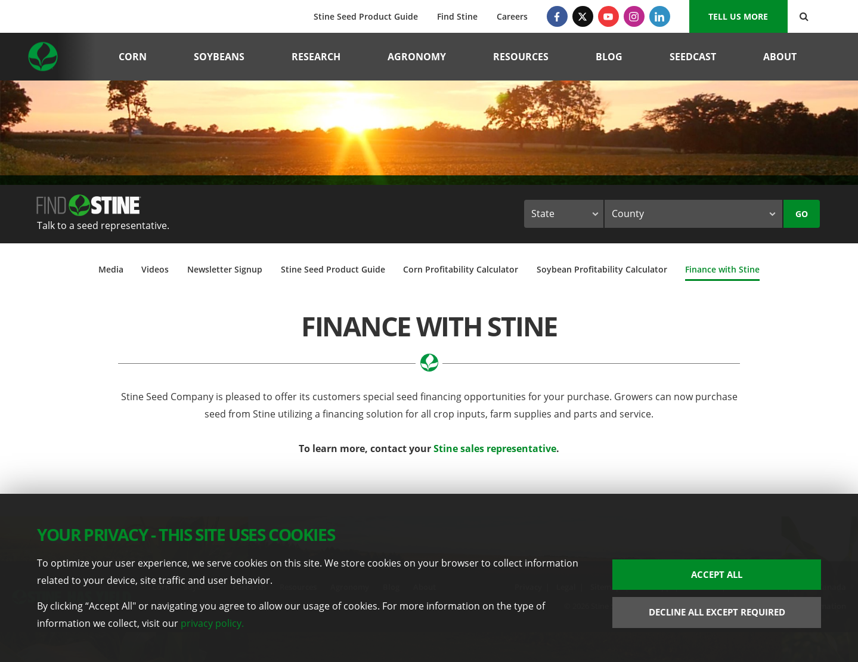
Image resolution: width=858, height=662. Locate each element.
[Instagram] (634, 16)
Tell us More (738, 16)
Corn (133, 56)
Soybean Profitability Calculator (602, 269)
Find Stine (457, 16)
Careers (512, 16)
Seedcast (693, 56)
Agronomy (417, 56)
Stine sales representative (494, 448)
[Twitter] (582, 16)
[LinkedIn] (659, 16)
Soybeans (219, 56)
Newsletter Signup (224, 269)
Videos (155, 269)
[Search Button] (804, 16)
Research (316, 56)
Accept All (716, 574)
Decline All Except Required (717, 612)
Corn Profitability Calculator (460, 269)
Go (801, 213)
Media (110, 269)
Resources (521, 56)
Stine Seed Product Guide (366, 16)
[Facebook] (557, 16)
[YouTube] (608, 16)
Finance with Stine (722, 269)
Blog (609, 56)
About (780, 56)
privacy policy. (212, 623)
